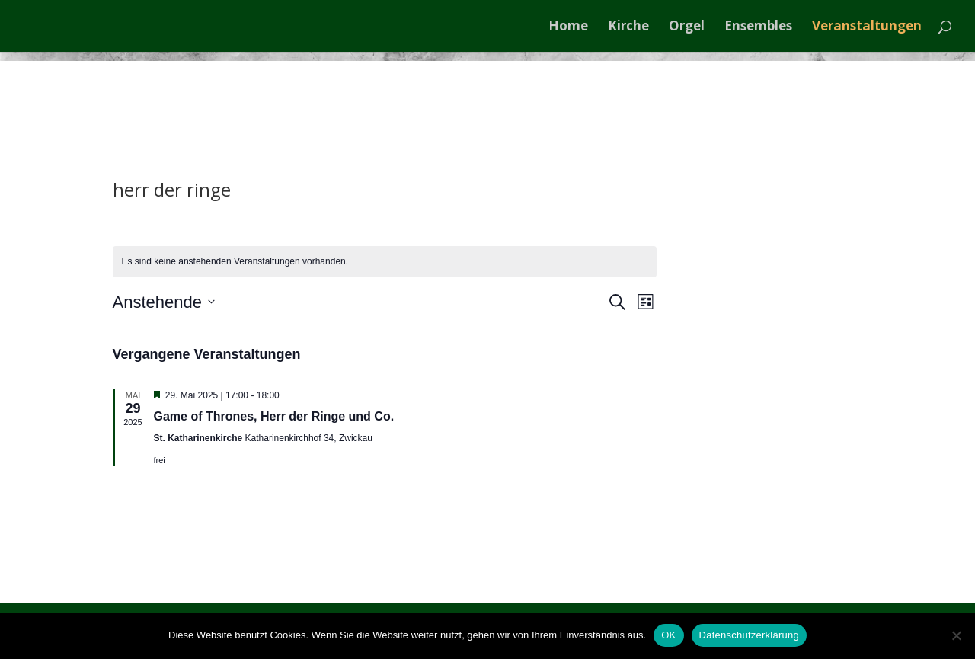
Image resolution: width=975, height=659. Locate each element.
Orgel (687, 27)
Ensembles (758, 27)
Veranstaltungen (867, 27)
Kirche (628, 27)
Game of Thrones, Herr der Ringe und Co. (274, 416)
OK (668, 635)
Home (568, 27)
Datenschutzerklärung (749, 635)
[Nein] (956, 635)
